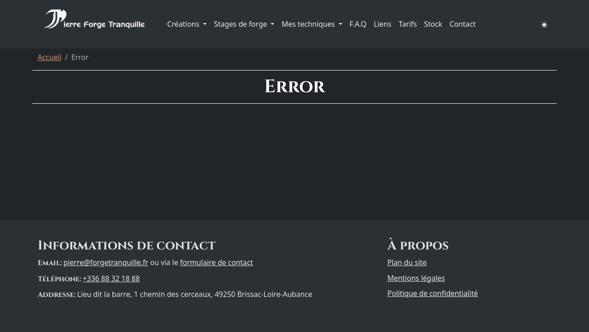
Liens (382, 24)
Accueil (50, 57)
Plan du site (407, 262)
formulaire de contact (216, 262)
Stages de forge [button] (241, 24)
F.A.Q (358, 24)
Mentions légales (416, 278)
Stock (433, 24)
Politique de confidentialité (432, 293)
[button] (544, 24)
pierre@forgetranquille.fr (106, 262)
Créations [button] (184, 24)
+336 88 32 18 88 (111, 278)
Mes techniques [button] (309, 24)
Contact (463, 24)
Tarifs (407, 24)
